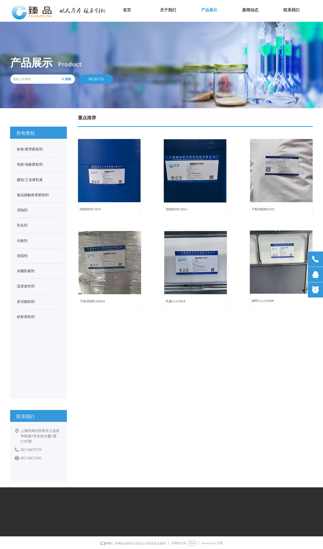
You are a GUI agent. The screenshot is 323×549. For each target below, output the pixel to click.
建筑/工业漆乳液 (30, 180)
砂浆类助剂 (26, 317)
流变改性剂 (26, 286)
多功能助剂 (26, 302)
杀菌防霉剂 (26, 271)
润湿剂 (22, 256)
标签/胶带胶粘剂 (30, 149)
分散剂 (22, 241)
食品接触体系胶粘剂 (33, 195)
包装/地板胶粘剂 (30, 164)
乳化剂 (22, 225)
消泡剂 (22, 210)
